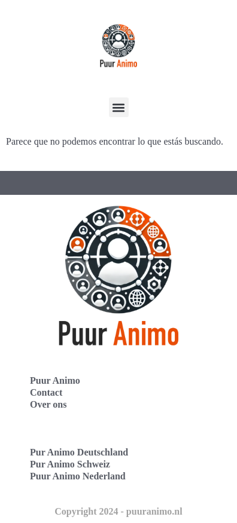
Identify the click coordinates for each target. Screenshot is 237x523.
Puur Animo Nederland (78, 476)
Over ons (48, 404)
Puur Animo (55, 380)
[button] (119, 107)
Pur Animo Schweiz (70, 464)
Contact (46, 392)
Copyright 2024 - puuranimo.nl (118, 511)
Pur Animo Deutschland (79, 452)
